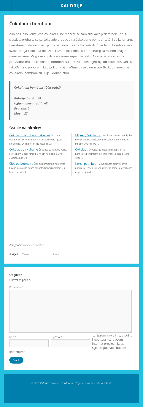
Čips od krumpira (21, 164)
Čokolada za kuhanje (23, 149)
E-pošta (56, 337)
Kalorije (71, 5)
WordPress (67, 383)
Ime (12, 337)
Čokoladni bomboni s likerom (29, 135)
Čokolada (81, 149)
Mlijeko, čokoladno (88, 135)
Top (71, 394)
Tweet (26, 254)
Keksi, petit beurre (88, 164)
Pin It (56, 254)
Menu (5, 5)
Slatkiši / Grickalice (33, 245)
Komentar (16, 287)
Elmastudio (105, 383)
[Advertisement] (71, 211)
